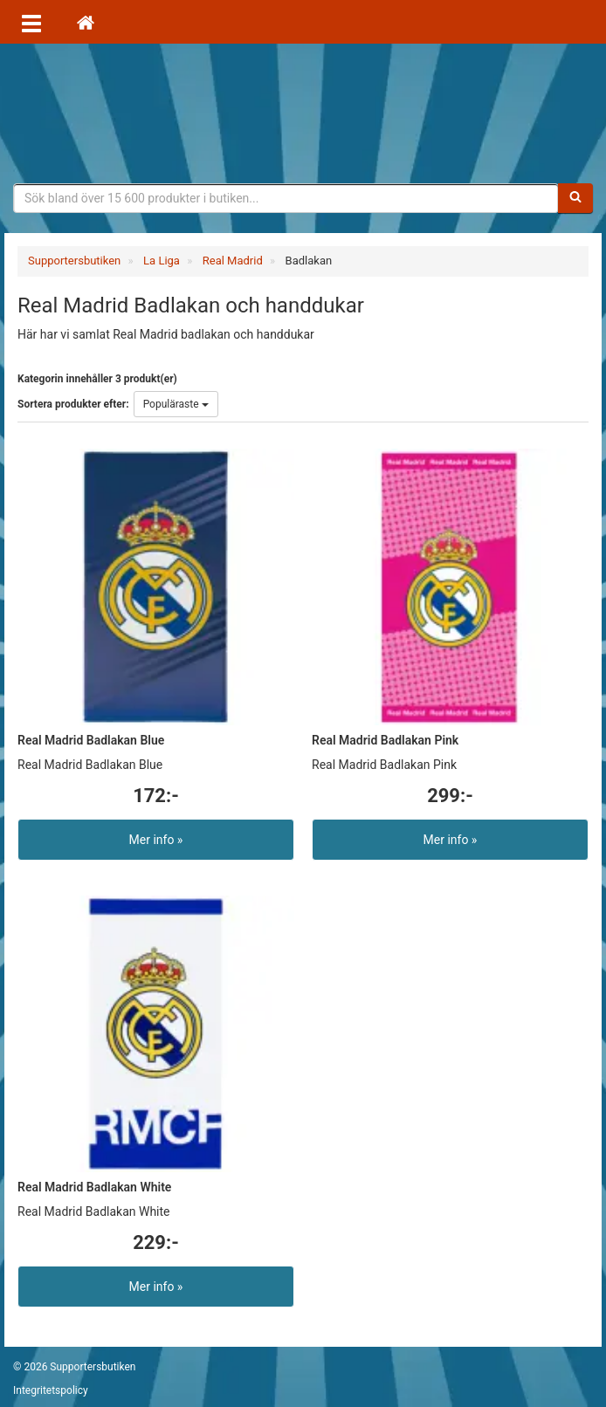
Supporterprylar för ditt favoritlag (303, 113)
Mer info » (156, 840)
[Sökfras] (286, 198)
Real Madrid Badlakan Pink (385, 740)
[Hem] (85, 22)
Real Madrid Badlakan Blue (90, 740)
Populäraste (176, 404)
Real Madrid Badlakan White (94, 1187)
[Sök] (575, 198)
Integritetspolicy (50, 1390)
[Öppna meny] (31, 22)
